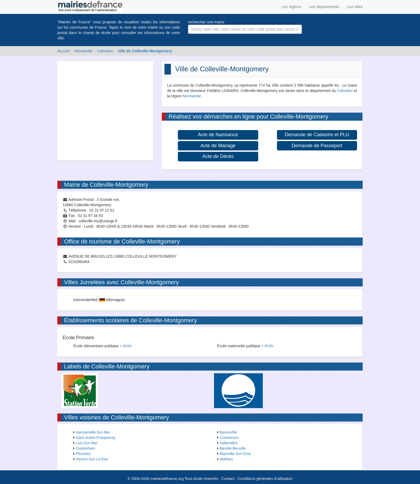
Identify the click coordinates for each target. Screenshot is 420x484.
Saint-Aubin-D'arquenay (95, 437)
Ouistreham (85, 448)
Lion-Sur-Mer (87, 443)
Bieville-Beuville (232, 448)
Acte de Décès (218, 156)
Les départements (324, 7)
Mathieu (226, 459)
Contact (228, 478)
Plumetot (83, 454)
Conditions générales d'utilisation (265, 478)
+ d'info (126, 346)
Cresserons (229, 437)
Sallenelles (228, 443)
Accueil (63, 51)
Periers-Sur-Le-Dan (92, 459)
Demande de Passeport (317, 145)
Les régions (291, 7)
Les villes (355, 7)
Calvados (105, 51)
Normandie (83, 51)
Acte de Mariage (217, 145)
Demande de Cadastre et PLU (317, 134)
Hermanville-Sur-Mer (93, 432)
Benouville (228, 432)
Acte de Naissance (218, 134)
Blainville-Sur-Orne (235, 454)
